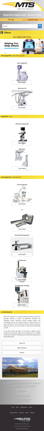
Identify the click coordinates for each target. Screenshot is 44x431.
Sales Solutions (22, 348)
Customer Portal (13, 412)
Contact (27, 412)
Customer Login (33, 19)
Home (13, 407)
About (17, 407)
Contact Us (22, 391)
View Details (22, 82)
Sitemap (32, 412)
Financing (21, 412)
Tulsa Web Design (18, 428)
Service (22, 352)
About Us (22, 343)
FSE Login (11, 19)
